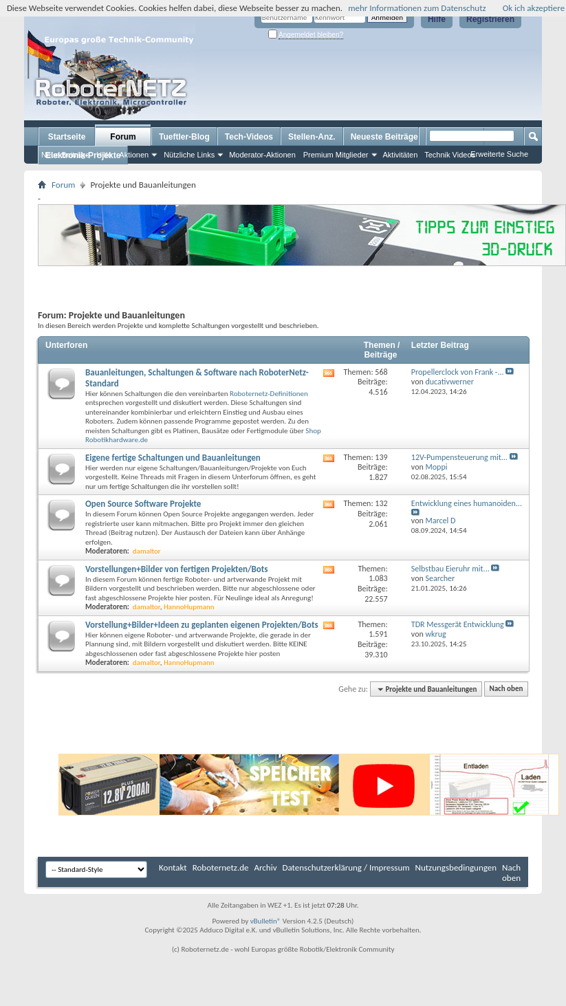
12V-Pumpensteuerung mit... (459, 457)
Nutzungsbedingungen (456, 867)
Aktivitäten (400, 155)
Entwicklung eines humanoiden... (466, 503)
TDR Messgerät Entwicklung (457, 624)
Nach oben (506, 689)
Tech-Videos (249, 137)
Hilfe (437, 19)
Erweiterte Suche (499, 154)
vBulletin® (265, 921)
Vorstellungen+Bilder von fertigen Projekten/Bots (176, 569)
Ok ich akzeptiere (534, 8)
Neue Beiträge (65, 155)
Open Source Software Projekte (143, 504)
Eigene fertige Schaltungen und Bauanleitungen (173, 457)
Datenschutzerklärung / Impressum (346, 867)
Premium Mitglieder (336, 155)
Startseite (67, 137)
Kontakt (173, 867)
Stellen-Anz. (312, 137)
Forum (122, 137)
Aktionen (134, 155)
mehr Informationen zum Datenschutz (417, 8)
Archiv (265, 867)
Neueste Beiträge (384, 137)
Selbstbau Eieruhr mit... (450, 568)
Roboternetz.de (221, 867)
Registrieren (490, 19)
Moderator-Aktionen (262, 155)
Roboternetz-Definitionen (269, 393)
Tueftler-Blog (184, 137)
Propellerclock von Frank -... (457, 372)
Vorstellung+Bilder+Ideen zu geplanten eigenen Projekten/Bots (201, 625)
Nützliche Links (189, 155)
